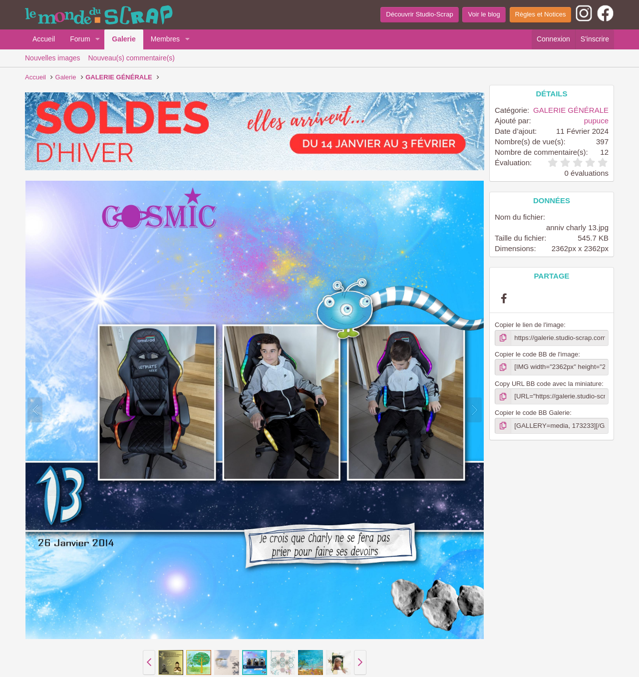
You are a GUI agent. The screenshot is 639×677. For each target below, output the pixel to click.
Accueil (43, 39)
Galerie (123, 39)
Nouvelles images (52, 58)
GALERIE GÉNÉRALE (571, 110)
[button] (97, 39)
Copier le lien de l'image (529, 325)
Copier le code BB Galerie (532, 412)
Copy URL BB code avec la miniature (548, 383)
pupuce (596, 120)
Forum (80, 39)
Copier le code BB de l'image (536, 354)
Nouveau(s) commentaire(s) (131, 58)
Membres (165, 39)
